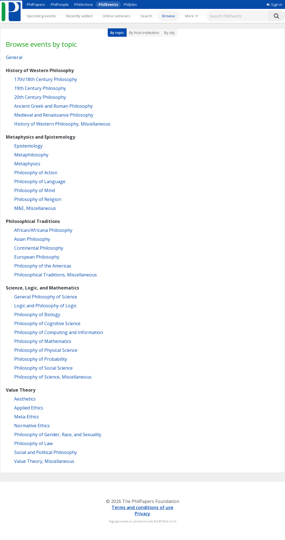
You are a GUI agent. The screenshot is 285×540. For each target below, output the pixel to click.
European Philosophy (36, 257)
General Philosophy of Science (45, 297)
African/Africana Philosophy (43, 230)
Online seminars (116, 15)
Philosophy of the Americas (42, 266)
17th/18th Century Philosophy (45, 79)
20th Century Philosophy (40, 97)
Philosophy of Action (35, 173)
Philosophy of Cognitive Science (47, 323)
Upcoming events (41, 15)
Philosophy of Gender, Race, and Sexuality (57, 434)
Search (146, 15)
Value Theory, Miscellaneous (44, 461)
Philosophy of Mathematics (42, 341)
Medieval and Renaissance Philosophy (53, 115)
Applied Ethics (28, 408)
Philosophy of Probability (40, 359)
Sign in (274, 4)
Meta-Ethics (26, 417)
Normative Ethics (32, 426)
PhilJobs (130, 4)
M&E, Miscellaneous (35, 208)
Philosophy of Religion (37, 199)
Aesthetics (25, 399)
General (14, 57)
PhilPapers (36, 4)
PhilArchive (83, 4)
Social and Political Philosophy (45, 452)
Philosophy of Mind (34, 190)
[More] (191, 16)
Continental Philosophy (38, 248)
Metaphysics (27, 164)
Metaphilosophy (31, 155)
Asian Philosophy (32, 239)
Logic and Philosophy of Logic (45, 306)
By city (169, 32)
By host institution (144, 32)
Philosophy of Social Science (43, 368)
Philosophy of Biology (37, 314)
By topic (117, 32)
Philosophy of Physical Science (45, 350)
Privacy (142, 513)
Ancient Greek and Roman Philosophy (53, 106)
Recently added (79, 15)
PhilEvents (108, 4)
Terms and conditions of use (142, 507)
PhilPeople (60, 4)
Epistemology (28, 146)
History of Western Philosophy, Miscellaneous (62, 124)
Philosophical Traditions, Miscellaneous (55, 275)
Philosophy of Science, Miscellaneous (53, 377)
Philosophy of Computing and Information (58, 332)
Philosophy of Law (33, 443)
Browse (168, 15)
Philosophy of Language (39, 181)
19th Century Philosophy (40, 88)
